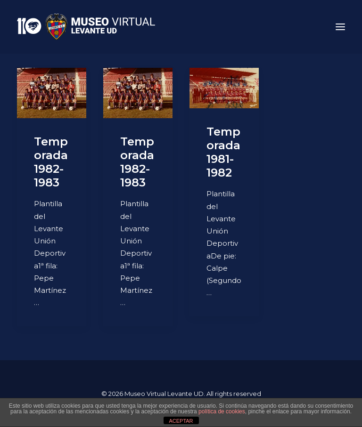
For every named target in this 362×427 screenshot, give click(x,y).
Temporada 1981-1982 (223, 152)
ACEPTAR (181, 421)
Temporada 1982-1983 (51, 162)
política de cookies (221, 411)
